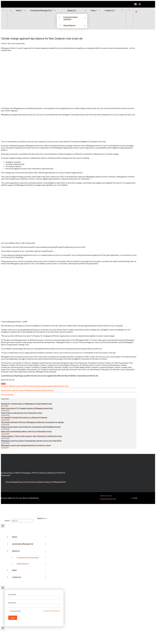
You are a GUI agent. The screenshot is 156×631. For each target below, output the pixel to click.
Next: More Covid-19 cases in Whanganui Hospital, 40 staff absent (27, 390)
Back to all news (7, 394)
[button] (136, 18)
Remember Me (14, 611)
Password (12, 603)
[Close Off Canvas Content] (3, 588)
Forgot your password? (51, 611)
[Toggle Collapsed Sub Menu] (29, 550)
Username (12, 594)
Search (7, 520)
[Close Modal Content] (3, 526)
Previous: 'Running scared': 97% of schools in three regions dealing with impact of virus (35, 386)
